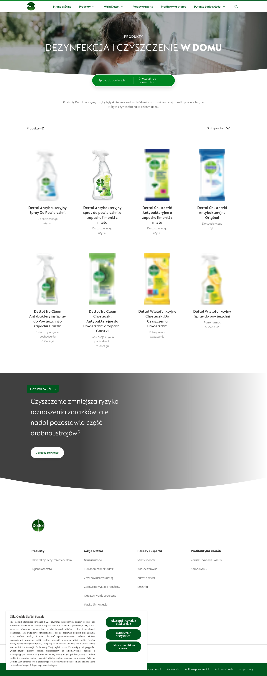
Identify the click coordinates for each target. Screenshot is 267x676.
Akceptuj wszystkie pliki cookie (123, 622)
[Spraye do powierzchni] (113, 80)
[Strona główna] (62, 7)
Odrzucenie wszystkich (123, 634)
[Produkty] (85, 7)
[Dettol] (31, 7)
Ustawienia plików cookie (123, 647)
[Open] (236, 7)
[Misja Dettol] (112, 7)
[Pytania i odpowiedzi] (207, 7)
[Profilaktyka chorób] (173, 7)
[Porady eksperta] (143, 7)
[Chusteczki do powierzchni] (154, 80)
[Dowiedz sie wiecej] (47, 452)
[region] (76, 640)
